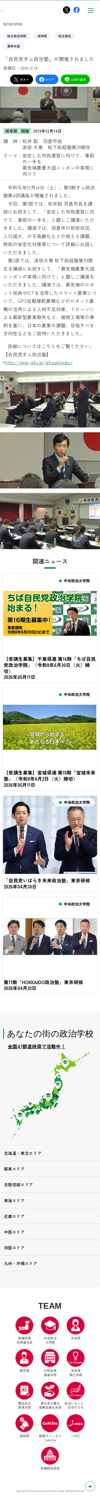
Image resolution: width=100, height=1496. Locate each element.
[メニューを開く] (90, 10)
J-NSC (76, 1427)
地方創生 (64, 36)
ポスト (21, 79)
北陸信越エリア (18, 1186)
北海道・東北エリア (22, 1154)
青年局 (24, 1362)
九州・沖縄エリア (20, 1264)
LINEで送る (75, 79)
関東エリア (14, 1170)
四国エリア (14, 1249)
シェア (46, 79)
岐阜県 (42, 36)
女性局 (76, 1329)
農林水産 (13, 46)
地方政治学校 (16, 36)
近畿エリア (14, 1217)
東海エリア (14, 1201)
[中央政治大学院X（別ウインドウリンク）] (66, 9)
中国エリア (14, 1233)
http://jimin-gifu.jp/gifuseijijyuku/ (39, 362)
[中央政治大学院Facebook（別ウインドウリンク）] (76, 9)
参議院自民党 (50, 1460)
